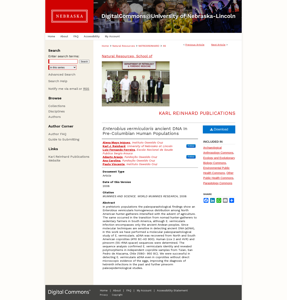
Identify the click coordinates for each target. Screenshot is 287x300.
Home (105, 45)
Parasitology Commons (217, 183)
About (117, 290)
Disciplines (56, 111)
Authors (54, 117)
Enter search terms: (63, 56)
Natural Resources (123, 45)
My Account (144, 290)
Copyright (117, 295)
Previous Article (194, 44)
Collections (56, 106)
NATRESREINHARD (148, 45)
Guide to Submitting (63, 139)
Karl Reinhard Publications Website (68, 158)
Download (219, 129)
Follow (191, 146)
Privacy (104, 295)
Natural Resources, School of (127, 56)
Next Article (218, 44)
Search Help (57, 81)
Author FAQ (57, 134)
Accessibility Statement (172, 290)
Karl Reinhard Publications (197, 113)
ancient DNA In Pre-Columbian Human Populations (145, 131)
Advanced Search (61, 74)
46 (164, 45)
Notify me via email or (68, 89)
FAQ (128, 290)
